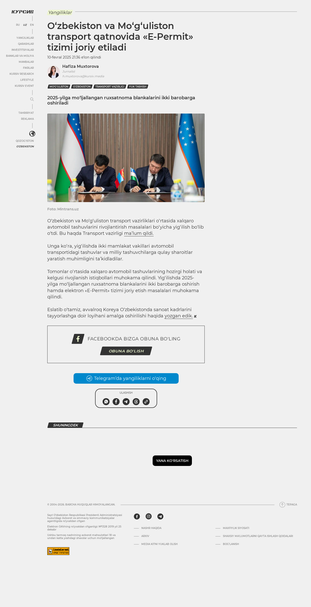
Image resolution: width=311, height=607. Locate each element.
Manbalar (26, 62)
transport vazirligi (109, 86)
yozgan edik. (179, 316)
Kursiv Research (22, 74)
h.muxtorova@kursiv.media (83, 76)
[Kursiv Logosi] (22, 12)
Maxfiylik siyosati (236, 528)
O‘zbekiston (82, 86)
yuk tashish (137, 86)
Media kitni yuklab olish (159, 544)
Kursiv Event (24, 86)
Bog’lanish (231, 544)
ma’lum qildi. (139, 233)
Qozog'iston (25, 141)
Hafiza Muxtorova (80, 66)
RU (18, 25)
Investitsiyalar (23, 50)
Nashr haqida (151, 528)
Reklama (27, 119)
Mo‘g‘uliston (59, 86)
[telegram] (160, 516)
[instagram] (149, 516)
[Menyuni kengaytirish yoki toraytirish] (32, 100)
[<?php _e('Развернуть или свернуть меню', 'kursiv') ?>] (32, 134)
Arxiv (145, 536)
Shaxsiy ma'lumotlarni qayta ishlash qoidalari (258, 536)
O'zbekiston (25, 146)
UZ (25, 25)
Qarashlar (26, 44)
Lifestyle (27, 80)
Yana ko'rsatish (172, 460)
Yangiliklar (25, 38)
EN (32, 25)
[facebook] (137, 516)
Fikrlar (28, 68)
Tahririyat (26, 113)
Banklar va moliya (20, 56)
